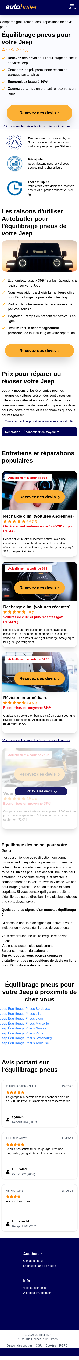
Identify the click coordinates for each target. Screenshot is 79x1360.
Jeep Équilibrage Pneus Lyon (21, 1018)
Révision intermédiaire (25, 697)
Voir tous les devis (41, 791)
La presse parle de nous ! (39, 1265)
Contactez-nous (33, 1260)
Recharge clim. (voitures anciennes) (38, 516)
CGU (39, 1345)
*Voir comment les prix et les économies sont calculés (36, 126)
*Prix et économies (35, 1287)
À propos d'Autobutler (37, 1292)
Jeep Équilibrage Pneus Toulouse (24, 1043)
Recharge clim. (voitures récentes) (37, 607)
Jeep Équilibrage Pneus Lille (21, 1013)
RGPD (63, 1345)
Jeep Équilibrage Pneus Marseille (24, 1023)
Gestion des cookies (20, 1345)
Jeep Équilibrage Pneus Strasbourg (26, 1038)
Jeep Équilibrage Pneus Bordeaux (25, 1008)
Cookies (50, 1345)
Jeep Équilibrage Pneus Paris (21, 1033)
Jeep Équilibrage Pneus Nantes (23, 1028)
